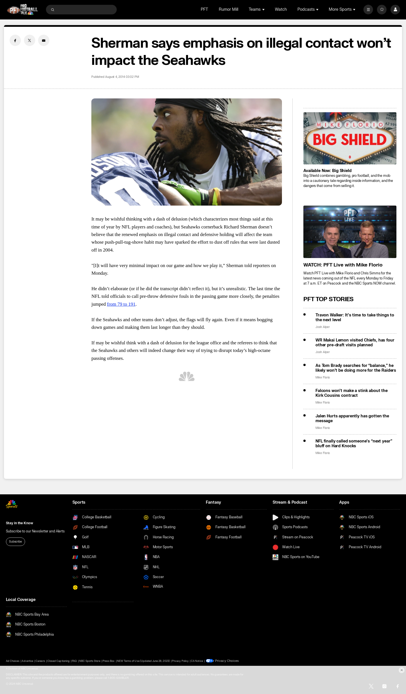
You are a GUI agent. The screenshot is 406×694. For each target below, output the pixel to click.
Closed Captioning (58, 660)
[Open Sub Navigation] (264, 9)
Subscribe (15, 541)
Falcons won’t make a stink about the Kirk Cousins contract (351, 393)
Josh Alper (322, 327)
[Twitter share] (29, 40)
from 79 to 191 (121, 304)
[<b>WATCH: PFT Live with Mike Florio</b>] (349, 232)
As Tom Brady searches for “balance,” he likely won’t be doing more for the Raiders (355, 368)
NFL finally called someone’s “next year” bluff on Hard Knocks (353, 443)
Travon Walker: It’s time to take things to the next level (354, 317)
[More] (368, 9)
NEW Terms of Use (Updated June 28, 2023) (143, 660)
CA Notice (197, 660)
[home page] (22, 9)
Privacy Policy (180, 660)
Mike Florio (322, 377)
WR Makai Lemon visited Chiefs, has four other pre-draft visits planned (354, 342)
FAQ (74, 660)
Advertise (27, 660)
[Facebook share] (15, 40)
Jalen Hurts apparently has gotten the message (352, 418)
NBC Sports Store (89, 660)
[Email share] (43, 40)
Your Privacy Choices (226, 660)
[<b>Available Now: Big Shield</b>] (349, 138)
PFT (204, 9)
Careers (40, 660)
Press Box (108, 660)
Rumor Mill (228, 9)
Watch (281, 9)
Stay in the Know (19, 523)
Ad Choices (12, 660)
